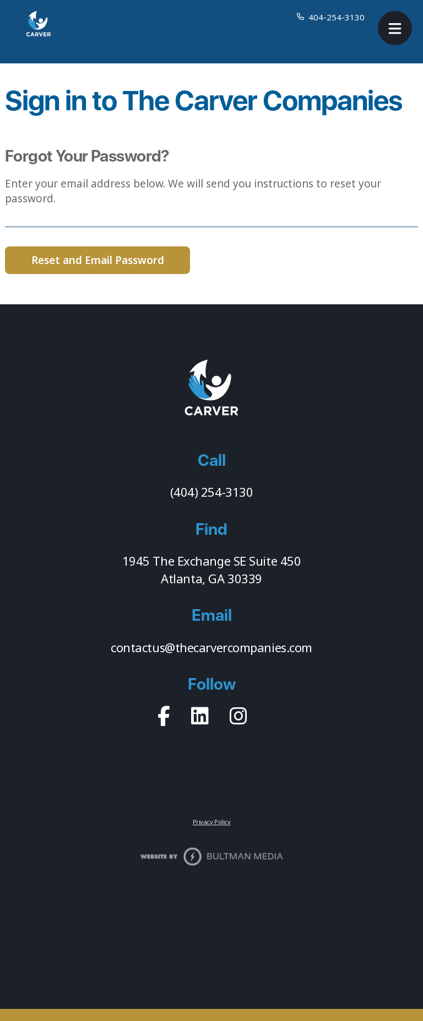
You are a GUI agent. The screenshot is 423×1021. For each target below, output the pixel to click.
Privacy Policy (212, 822)
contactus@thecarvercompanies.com (211, 647)
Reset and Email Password (97, 260)
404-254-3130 (336, 17)
